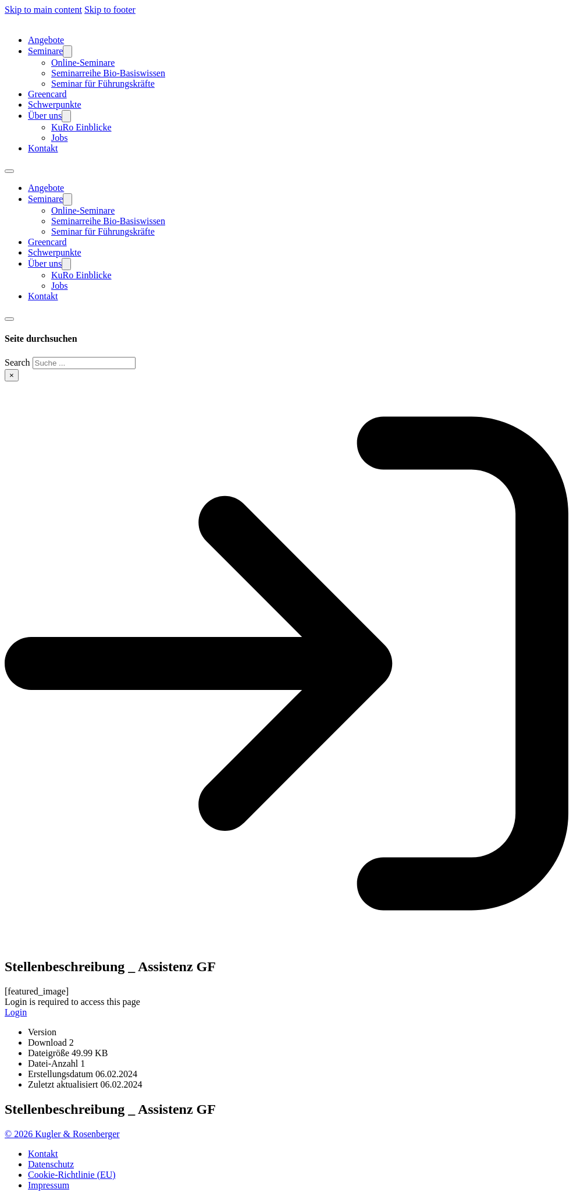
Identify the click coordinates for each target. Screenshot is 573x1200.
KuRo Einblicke (81, 127)
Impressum (48, 1185)
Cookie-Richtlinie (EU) (72, 1175)
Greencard (47, 94)
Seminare (45, 51)
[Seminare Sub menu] (67, 51)
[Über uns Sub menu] (66, 116)
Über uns (45, 116)
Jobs (59, 138)
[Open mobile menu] (9, 171)
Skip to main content (43, 10)
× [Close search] (11, 375)
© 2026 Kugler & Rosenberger (62, 1134)
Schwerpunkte (54, 104)
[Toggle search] (9, 319)
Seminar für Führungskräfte (103, 84)
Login (16, 1012)
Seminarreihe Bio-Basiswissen (108, 73)
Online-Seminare (83, 63)
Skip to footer (110, 10)
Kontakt (43, 148)
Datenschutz (51, 1164)
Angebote (46, 40)
